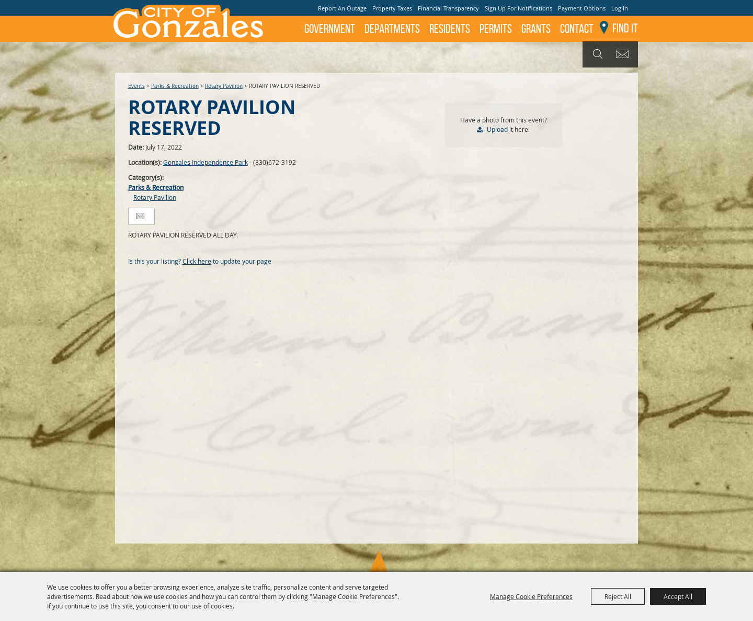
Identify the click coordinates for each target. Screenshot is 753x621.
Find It (625, 28)
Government (329, 29)
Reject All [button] (617, 596)
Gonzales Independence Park (205, 162)
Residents (449, 29)
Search (596, 54)
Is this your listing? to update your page (199, 261)
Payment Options (582, 8)
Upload (497, 129)
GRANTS (536, 29)
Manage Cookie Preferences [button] (531, 596)
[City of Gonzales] (187, 21)
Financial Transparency (448, 8)
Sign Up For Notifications (518, 8)
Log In (619, 8)
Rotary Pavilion (224, 86)
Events (136, 86)
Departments (392, 29)
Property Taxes (392, 8)
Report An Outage (342, 8)
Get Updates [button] (624, 54)
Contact (577, 29)
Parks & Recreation (175, 86)
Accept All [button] (678, 596)
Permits (496, 29)
